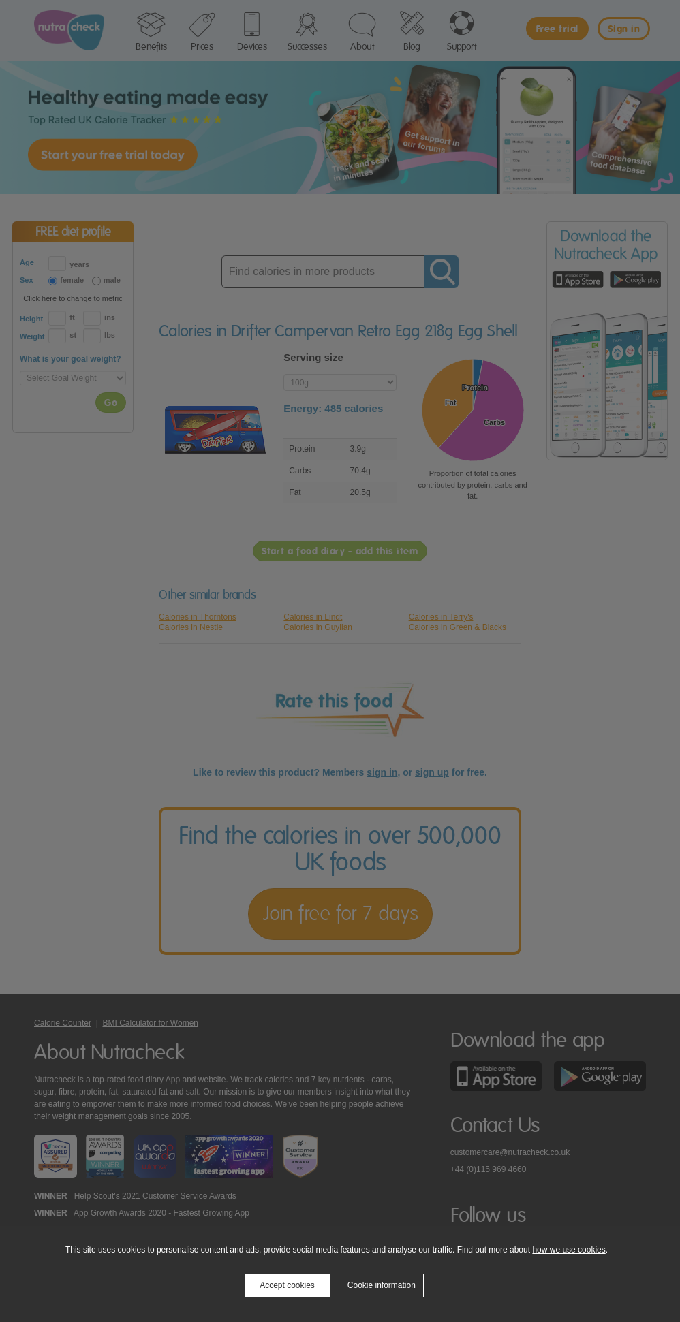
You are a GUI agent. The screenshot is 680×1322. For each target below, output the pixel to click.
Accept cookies (287, 1285)
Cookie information (381, 1285)
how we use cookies (568, 1250)
